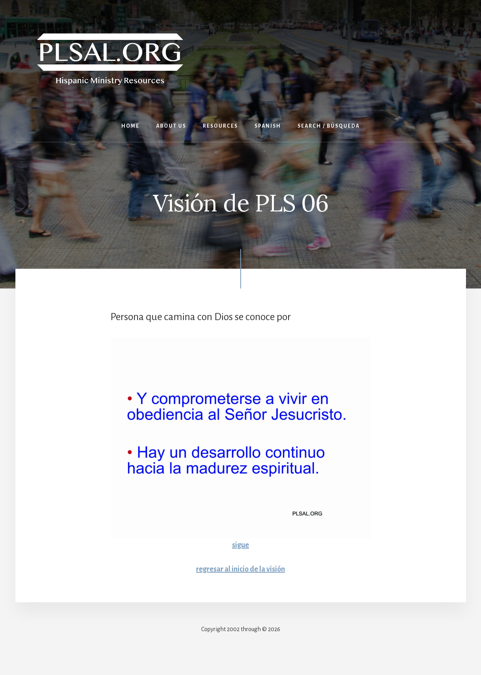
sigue (240, 545)
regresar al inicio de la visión (240, 569)
